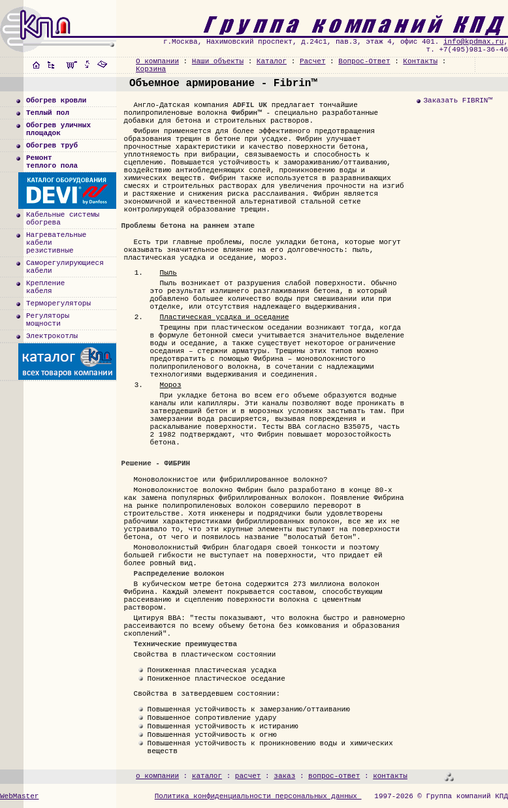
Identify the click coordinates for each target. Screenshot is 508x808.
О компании (157, 61)
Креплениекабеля (45, 287)
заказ (284, 776)
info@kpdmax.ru (473, 42)
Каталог (272, 61)
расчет (248, 776)
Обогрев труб (52, 145)
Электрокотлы (52, 336)
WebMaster (19, 796)
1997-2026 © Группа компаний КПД (441, 796)
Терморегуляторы (58, 303)
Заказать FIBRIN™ (457, 100)
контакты (390, 776)
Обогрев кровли (56, 100)
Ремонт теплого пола (52, 162)
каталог (207, 776)
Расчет (313, 61)
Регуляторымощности (47, 320)
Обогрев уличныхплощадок (58, 129)
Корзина (151, 69)
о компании (157, 776)
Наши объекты (218, 61)
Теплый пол (47, 113)
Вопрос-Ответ (364, 61)
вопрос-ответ (334, 776)
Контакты (420, 61)
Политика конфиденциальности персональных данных (258, 796)
